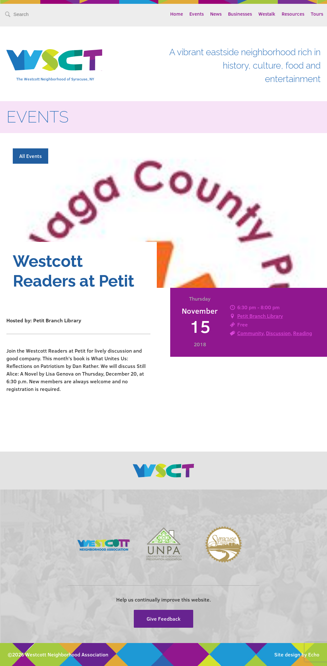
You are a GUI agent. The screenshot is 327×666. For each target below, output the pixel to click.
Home (176, 14)
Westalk (266, 14)
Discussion (278, 333)
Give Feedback (163, 618)
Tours (317, 14)
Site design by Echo (296, 654)
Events (196, 14)
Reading (302, 333)
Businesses (240, 14)
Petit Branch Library (260, 315)
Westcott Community (54, 60)
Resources (293, 14)
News (216, 14)
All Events (30, 156)
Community (250, 333)
